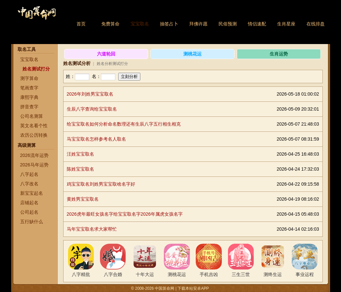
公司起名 (29, 212)
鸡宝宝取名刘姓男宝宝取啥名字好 (101, 184)
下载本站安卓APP (193, 288)
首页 (81, 23)
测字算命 (29, 78)
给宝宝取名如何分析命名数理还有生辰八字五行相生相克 (124, 124)
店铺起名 (29, 202)
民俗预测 (228, 23)
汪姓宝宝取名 (80, 154)
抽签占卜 (169, 23)
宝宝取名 (140, 23)
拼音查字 (29, 106)
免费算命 (110, 23)
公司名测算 (31, 116)
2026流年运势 (34, 155)
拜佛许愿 (198, 23)
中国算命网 (36, 16)
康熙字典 (29, 97)
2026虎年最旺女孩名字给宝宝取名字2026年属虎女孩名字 (125, 214)
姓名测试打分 (36, 68)
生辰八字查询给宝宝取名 (92, 109)
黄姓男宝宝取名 (83, 199)
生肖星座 (286, 23)
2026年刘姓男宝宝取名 (90, 94)
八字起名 (29, 174)
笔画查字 (29, 87)
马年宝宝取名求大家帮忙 (92, 229)
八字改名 (29, 183)
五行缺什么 (31, 221)
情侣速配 (257, 23)
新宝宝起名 (31, 193)
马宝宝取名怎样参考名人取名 (96, 139)
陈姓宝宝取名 (80, 169)
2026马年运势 (34, 164)
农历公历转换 (34, 135)
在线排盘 (315, 23)
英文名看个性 (34, 125)
